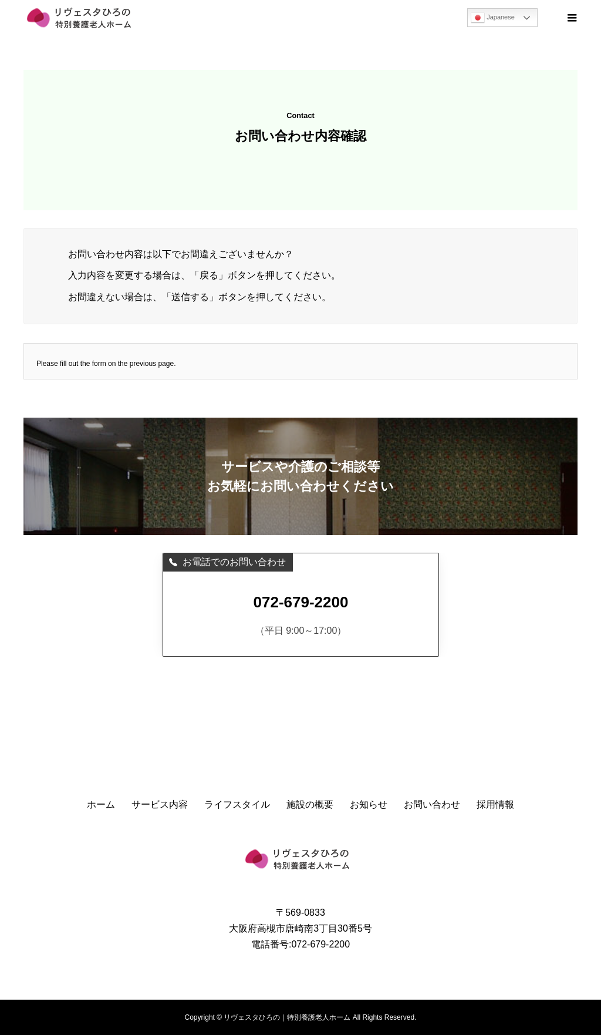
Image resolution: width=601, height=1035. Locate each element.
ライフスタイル (237, 804)
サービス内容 (159, 804)
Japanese (493, 18)
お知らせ (368, 804)
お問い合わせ (432, 804)
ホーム (101, 804)
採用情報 (495, 804)
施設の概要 (309, 804)
